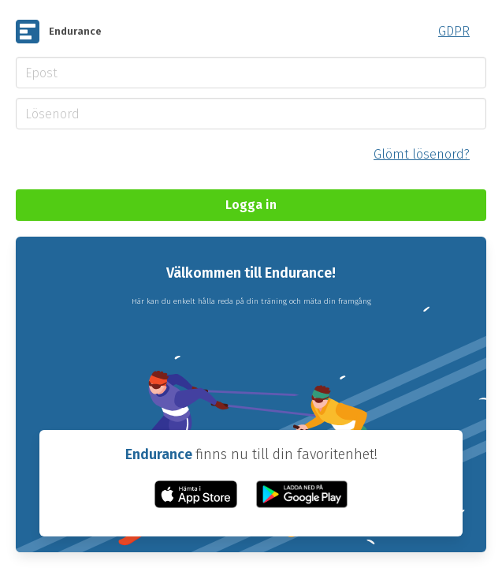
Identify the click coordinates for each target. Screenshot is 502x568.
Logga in (251, 204)
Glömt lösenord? (422, 154)
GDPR (454, 31)
